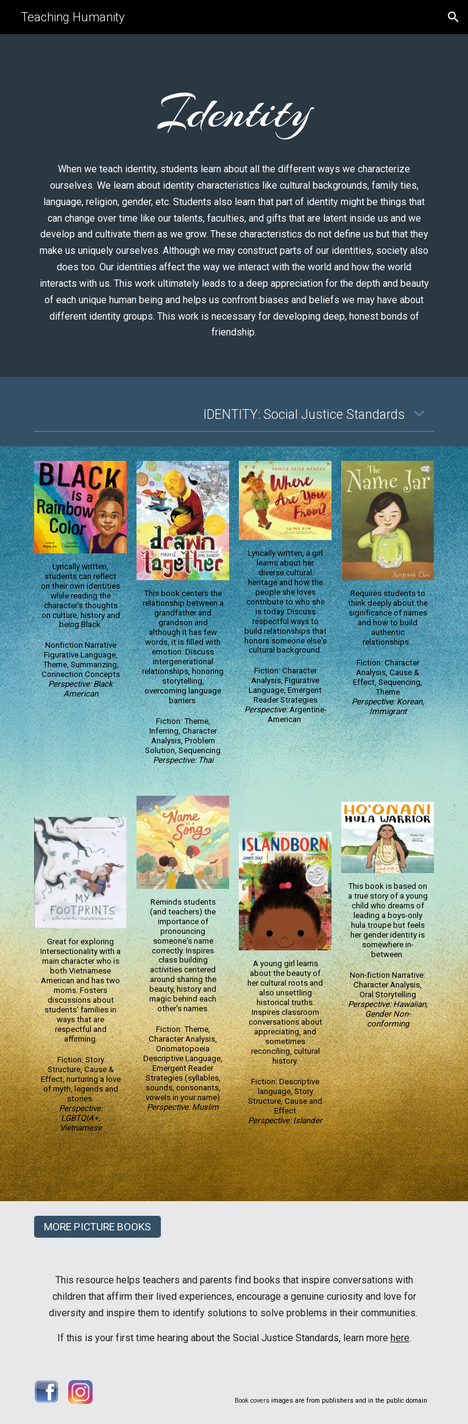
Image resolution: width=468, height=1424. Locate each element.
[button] (453, 17)
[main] (233, 110)
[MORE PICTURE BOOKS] (97, 1227)
